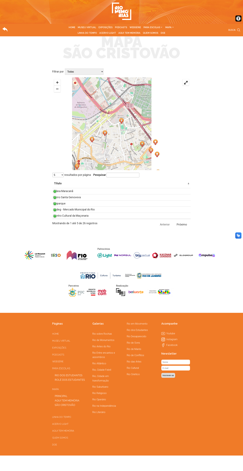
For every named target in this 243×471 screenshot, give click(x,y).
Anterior (165, 240)
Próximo (182, 240)
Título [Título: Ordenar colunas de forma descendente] (69, 183)
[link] (238, 18)
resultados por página (71, 174)
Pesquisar (116, 174)
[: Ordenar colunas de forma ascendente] (57, 184)
